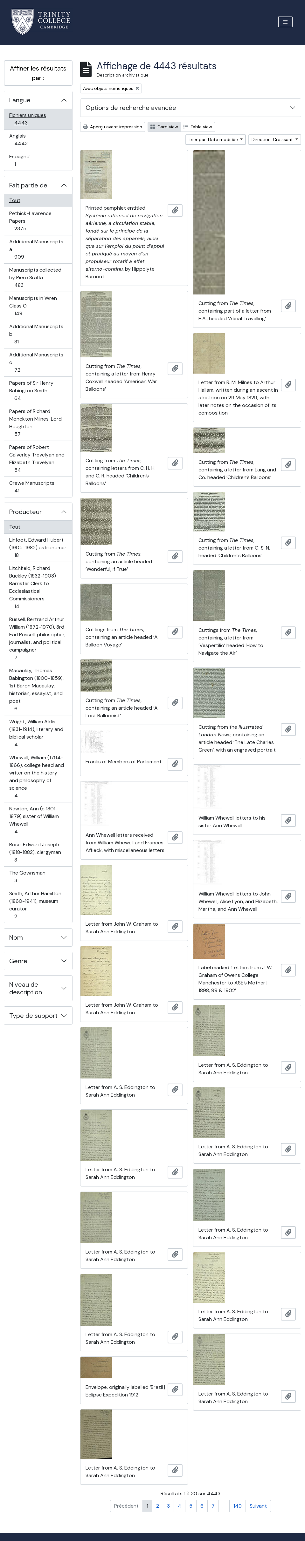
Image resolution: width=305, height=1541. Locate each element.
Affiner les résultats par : (38, 73)
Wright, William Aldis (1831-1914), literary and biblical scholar (36, 733)
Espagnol (22, 160)
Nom (16, 937)
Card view (164, 127)
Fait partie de (28, 185)
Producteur (25, 512)
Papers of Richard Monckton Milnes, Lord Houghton (35, 422)
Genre (18, 961)
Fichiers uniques (28, 119)
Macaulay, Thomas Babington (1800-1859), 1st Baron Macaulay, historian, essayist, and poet (36, 689)
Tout (14, 200)
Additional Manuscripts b (36, 334)
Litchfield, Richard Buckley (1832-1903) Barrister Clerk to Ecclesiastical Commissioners (32, 587)
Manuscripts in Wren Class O (33, 305)
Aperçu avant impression (112, 127)
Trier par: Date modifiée (214, 139)
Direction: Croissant (273, 139)
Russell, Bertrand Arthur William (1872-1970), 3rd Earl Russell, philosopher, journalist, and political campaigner (37, 638)
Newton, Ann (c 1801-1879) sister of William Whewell (34, 820)
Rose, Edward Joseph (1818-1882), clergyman (35, 852)
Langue (20, 100)
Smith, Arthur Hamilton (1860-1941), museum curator (35, 904)
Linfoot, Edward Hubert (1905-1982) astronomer (37, 547)
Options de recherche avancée (131, 108)
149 (237, 1506)
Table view (198, 127)
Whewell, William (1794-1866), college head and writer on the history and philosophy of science (36, 777)
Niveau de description (25, 988)
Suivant (258, 1506)
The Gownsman (27, 876)
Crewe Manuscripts (31, 487)
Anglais (28, 139)
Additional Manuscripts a (36, 249)
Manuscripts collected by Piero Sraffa (35, 277)
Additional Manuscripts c (36, 362)
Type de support (33, 1015)
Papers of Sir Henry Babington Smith (31, 390)
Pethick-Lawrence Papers (30, 221)
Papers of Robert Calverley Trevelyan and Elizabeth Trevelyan (37, 458)
